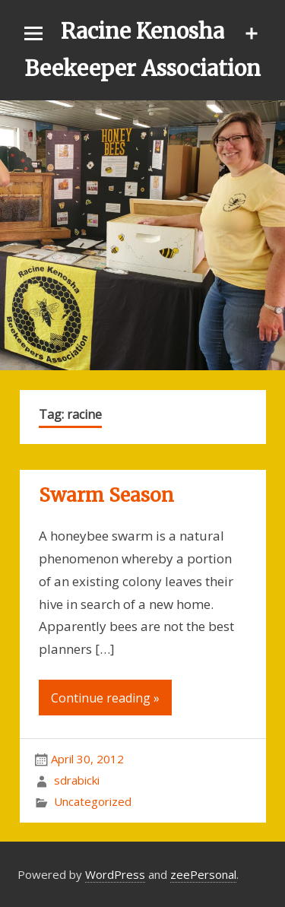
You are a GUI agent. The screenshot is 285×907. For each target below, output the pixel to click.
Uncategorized (92, 801)
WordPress (115, 874)
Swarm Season (106, 495)
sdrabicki (77, 780)
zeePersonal (203, 874)
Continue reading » (105, 698)
